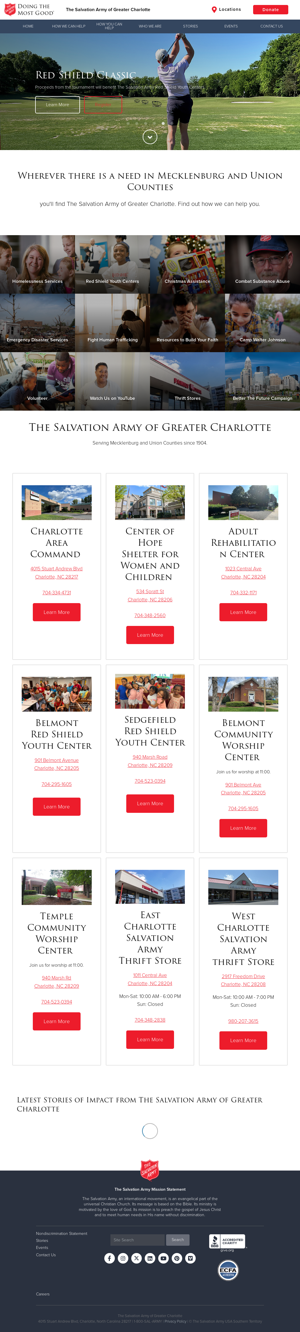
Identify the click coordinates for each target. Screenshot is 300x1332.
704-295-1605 (57, 784)
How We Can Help (68, 26)
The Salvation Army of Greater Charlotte (108, 10)
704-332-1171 (243, 593)
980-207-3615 (243, 1021)
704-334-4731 (56, 593)
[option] (150, 91)
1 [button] (128, 124)
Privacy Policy (175, 1321)
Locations (226, 9)
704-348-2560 (150, 615)
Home (28, 26)
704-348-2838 (150, 1020)
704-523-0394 (150, 781)
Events (231, 26)
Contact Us (271, 26)
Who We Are (150, 26)
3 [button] (146, 124)
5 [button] (163, 124)
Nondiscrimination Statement (61, 1233)
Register (103, 105)
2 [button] (137, 124)
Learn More (57, 105)
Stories (190, 26)
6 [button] (172, 124)
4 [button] (154, 124)
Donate (270, 9)
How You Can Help (109, 26)
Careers (43, 1294)
